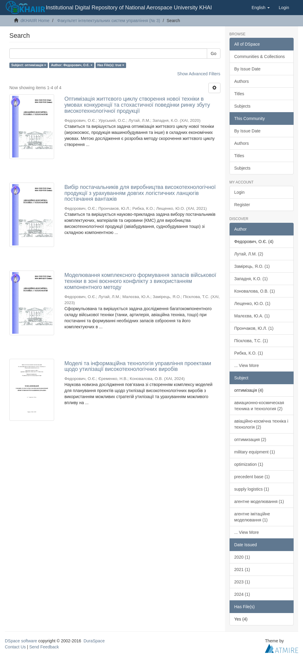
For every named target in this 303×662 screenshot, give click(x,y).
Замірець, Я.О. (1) (252, 266)
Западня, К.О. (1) (251, 278)
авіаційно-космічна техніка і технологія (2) (261, 424)
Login (239, 192)
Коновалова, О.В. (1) (254, 291)
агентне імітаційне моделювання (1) (252, 516)
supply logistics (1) (251, 489)
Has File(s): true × (110, 65)
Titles (239, 93)
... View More (246, 365)
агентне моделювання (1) (259, 501)
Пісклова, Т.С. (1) (251, 340)
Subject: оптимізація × (28, 65)
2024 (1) (242, 594)
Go (214, 53)
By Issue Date (247, 69)
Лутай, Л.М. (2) (248, 253)
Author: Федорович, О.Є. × (72, 65)
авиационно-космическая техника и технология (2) (259, 405)
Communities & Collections (259, 56)
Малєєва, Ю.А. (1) (252, 315)
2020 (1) (242, 557)
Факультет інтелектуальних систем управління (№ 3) (108, 20)
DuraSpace (94, 640)
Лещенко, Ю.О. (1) (252, 303)
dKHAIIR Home (35, 20)
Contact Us (15, 646)
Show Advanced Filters (198, 73)
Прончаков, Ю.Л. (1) (254, 328)
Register (242, 204)
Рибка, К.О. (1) (248, 353)
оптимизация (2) (250, 439)
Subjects (242, 106)
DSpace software (21, 640)
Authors (241, 81)
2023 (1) (242, 581)
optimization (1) (248, 464)
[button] (260, 7)
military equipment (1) (254, 451)
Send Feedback (44, 646)
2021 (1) (242, 569)
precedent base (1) (252, 476)
